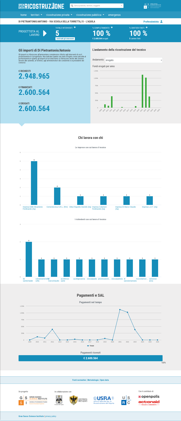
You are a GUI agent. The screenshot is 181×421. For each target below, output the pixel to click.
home (24, 14)
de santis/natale (28, 280)
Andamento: (98, 59)
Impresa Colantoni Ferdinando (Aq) (99, 208)
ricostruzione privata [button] (58, 14)
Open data (104, 380)
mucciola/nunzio (142, 279)
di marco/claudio (53, 280)
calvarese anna (153, 280)
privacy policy (50, 416)
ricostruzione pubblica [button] (89, 14)
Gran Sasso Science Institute (31, 416)
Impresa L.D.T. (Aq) (149, 207)
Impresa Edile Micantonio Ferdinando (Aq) (33, 208)
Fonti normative (79, 380)
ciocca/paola (92, 279)
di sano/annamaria (130, 280)
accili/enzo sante (65, 280)
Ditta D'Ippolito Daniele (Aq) (80, 207)
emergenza (114, 14)
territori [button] (35, 14)
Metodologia (93, 380)
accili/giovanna (79, 279)
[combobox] (94, 5)
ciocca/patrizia (117, 279)
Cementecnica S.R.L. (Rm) (57, 207)
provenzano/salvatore (106, 279)
